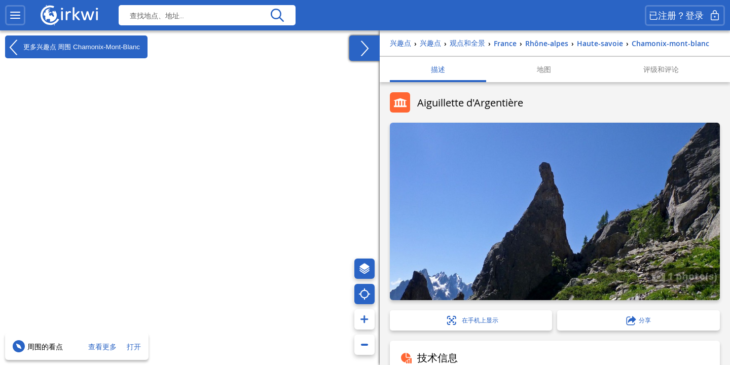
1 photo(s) (684, 276)
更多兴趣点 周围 (72, 47)
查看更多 (102, 346)
